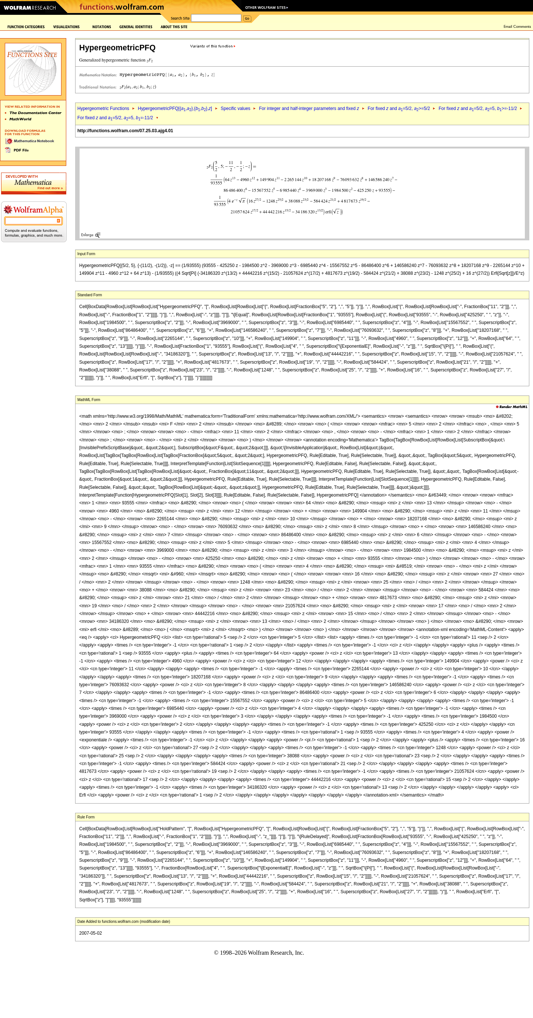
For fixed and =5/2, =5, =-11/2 (115, 117)
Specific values (235, 108)
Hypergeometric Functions (103, 108)
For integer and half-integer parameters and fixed (309, 108)
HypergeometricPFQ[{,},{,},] (175, 108)
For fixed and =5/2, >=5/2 (399, 108)
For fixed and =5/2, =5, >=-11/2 (478, 108)
